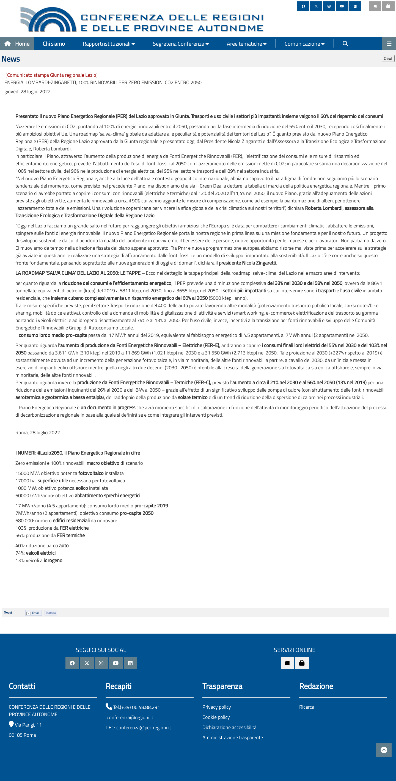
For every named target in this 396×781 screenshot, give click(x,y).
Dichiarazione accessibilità (229, 727)
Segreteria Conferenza (181, 43)
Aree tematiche (247, 43)
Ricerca (306, 707)
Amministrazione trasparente (232, 737)
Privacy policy (216, 707)
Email (35, 612)
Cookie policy (216, 717)
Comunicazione (305, 43)
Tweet (8, 612)
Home (16, 43)
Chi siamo (54, 43)
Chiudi (388, 58)
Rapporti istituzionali (109, 43)
